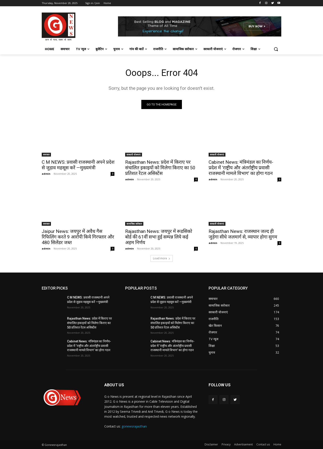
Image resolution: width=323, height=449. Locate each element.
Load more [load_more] (161, 258)
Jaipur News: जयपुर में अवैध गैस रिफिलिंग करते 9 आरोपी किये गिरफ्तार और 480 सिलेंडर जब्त (78, 237)
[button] (276, 49)
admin (46, 173)
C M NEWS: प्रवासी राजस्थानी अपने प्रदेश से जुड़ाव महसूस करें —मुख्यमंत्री (78, 164)
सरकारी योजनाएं (134, 154)
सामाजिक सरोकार (134, 223)
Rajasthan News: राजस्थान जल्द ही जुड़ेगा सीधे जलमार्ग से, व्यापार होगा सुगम (243, 234)
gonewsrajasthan (134, 426)
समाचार (46, 154)
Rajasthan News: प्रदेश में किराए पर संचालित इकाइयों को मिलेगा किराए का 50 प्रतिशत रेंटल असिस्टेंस (160, 167)
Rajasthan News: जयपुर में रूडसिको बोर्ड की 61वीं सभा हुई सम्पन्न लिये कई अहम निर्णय (158, 237)
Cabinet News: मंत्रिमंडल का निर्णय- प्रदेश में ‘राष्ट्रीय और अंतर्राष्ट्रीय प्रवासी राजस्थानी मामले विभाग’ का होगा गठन (241, 167)
